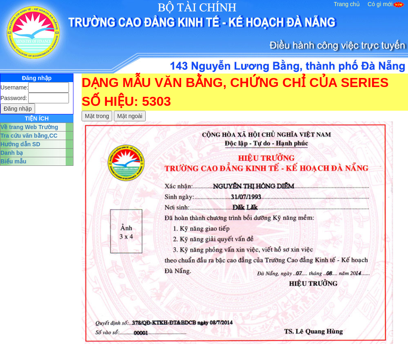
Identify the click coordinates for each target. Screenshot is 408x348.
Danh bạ (11, 152)
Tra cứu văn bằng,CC (29, 135)
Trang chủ (347, 4)
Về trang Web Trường (29, 127)
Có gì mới (380, 4)
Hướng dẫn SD (20, 144)
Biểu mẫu (13, 161)
